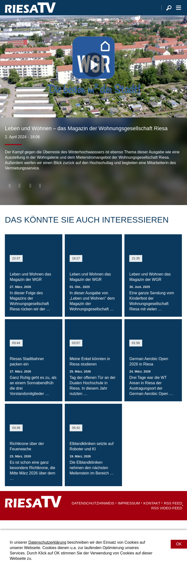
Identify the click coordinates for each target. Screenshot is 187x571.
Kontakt (151, 513)
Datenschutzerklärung (47, 542)
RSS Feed (173, 513)
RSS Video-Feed (166, 518)
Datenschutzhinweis (93, 513)
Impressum (129, 513)
